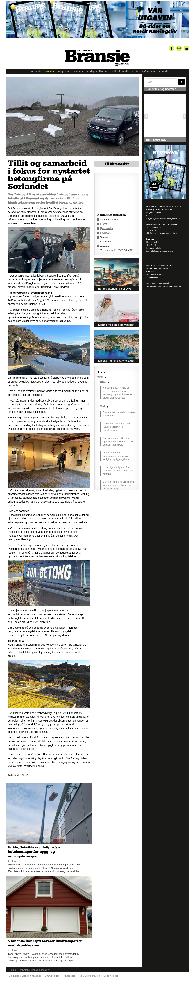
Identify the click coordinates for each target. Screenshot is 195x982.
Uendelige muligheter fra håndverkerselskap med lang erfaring (118, 470)
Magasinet (64, 71)
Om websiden (52, 972)
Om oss (78, 71)
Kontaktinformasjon (89, 972)
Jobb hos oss (111, 972)
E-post (103, 224)
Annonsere (69, 972)
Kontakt (163, 71)
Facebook (105, 232)
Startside (36, 71)
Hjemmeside (106, 228)
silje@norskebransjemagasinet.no (161, 233)
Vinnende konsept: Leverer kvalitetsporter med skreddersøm (117, 427)
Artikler (49, 71)
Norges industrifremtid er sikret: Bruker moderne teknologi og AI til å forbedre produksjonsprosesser (118, 392)
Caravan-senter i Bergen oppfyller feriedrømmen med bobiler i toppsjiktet (118, 441)
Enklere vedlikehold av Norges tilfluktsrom (119, 414)
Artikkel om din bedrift (124, 71)
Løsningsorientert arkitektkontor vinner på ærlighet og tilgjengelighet (116, 456)
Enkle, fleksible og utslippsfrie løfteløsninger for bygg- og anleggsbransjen (118, 485)
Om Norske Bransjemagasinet (25, 972)
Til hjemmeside (117, 163)
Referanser (148, 71)
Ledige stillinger (97, 71)
